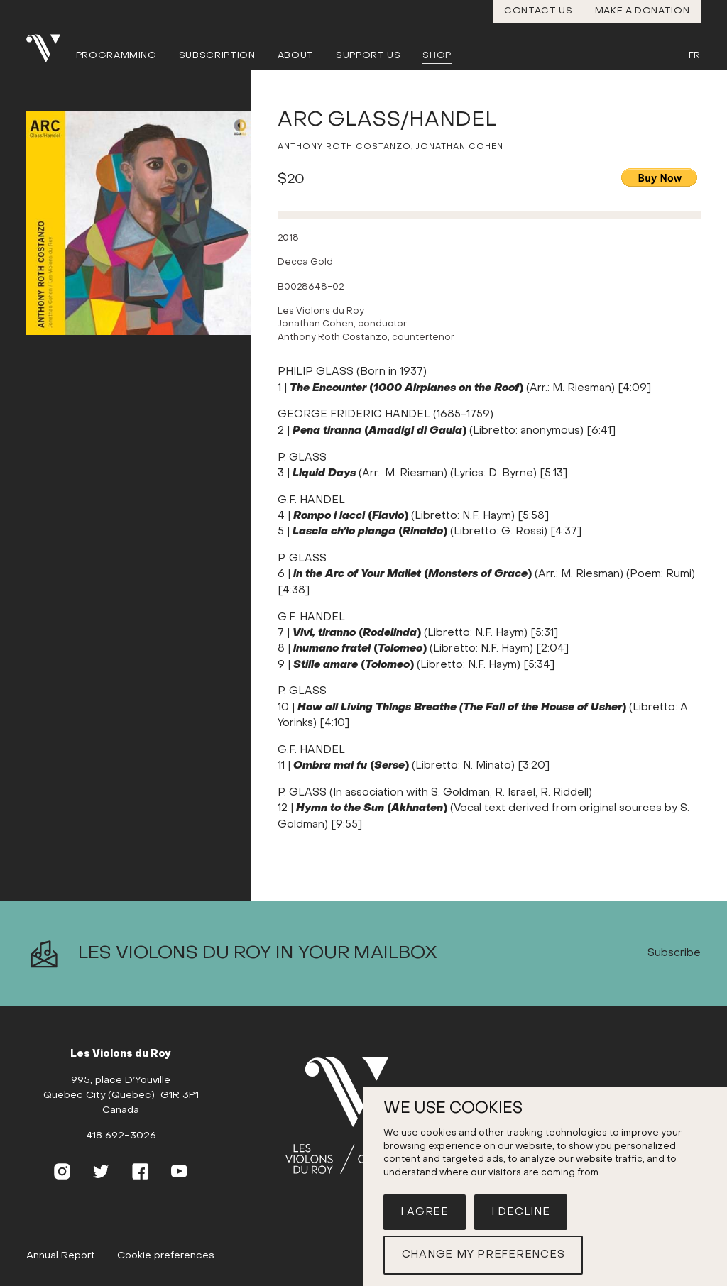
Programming (116, 55)
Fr (695, 55)
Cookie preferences (165, 1255)
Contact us (538, 11)
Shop (437, 55)
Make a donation (642, 11)
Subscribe (674, 953)
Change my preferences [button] (483, 1255)
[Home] (356, 1115)
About (296, 55)
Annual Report (60, 1255)
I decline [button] (520, 1212)
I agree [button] (424, 1212)
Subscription (217, 55)
